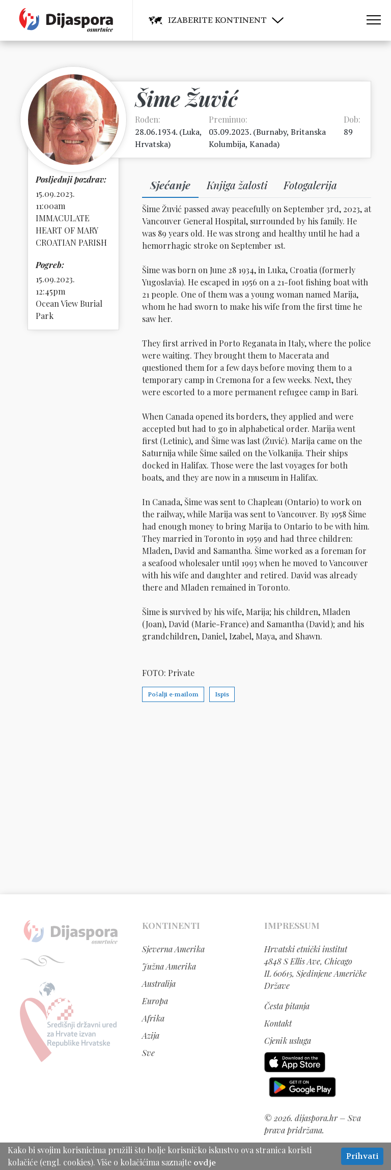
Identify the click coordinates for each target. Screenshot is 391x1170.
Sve (148, 1052)
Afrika (153, 1018)
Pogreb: (50, 264)
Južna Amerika (169, 966)
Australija (159, 983)
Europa (155, 1001)
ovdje (204, 1162)
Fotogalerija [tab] (310, 185)
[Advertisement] (195, 797)
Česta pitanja (287, 1006)
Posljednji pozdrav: (71, 179)
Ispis (222, 694)
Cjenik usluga (287, 1040)
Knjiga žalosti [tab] (237, 185)
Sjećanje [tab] (170, 185)
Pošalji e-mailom (173, 694)
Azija (150, 1035)
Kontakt (278, 1023)
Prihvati (362, 1156)
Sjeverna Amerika (173, 949)
